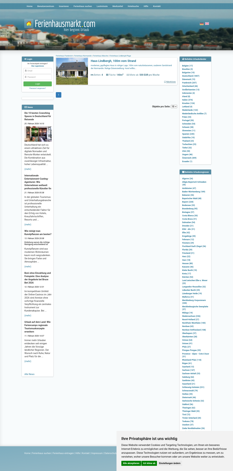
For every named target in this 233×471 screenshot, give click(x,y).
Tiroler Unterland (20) (191, 418)
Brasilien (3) (187, 69)
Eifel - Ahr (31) (188, 229)
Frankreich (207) (189, 83)
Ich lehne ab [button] (149, 463)
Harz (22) (186, 256)
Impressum (97, 453)
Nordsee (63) (188, 326)
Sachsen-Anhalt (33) (191, 373)
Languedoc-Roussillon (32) (194, 287)
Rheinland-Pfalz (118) (191, 360)
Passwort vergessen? (37, 88)
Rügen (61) (187, 363)
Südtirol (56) (187, 404)
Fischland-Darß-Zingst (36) (194, 246)
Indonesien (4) (188, 93)
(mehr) (27, 169)
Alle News (29, 374)
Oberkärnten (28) (189, 337)
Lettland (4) (187, 107)
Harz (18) (186, 260)
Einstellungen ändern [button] (170, 463)
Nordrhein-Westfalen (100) (194, 323)
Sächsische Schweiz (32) (193, 401)
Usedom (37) (188, 425)
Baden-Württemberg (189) (193, 192)
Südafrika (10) (188, 137)
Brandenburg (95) (190, 209)
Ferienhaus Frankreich (64, 56)
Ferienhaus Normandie (83, 56)
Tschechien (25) (189, 144)
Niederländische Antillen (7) (194, 113)
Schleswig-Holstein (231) (193, 387)
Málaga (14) (187, 313)
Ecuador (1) (187, 161)
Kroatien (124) (188, 103)
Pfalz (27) (186, 347)
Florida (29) (187, 250)
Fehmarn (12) (188, 239)
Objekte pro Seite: (164, 106)
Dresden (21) (188, 226)
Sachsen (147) (188, 370)
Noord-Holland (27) (190, 319)
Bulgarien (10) (188, 72)
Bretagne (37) (188, 212)
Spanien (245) (188, 134)
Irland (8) (186, 96)
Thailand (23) (188, 141)
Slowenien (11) (188, 130)
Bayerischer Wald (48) (191, 198)
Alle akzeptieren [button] (131, 463)
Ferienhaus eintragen (63, 453)
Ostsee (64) (187, 340)
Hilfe (146, 6)
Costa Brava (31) (189, 219)
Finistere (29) (188, 243)
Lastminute (102, 6)
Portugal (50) (188, 120)
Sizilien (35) (187, 394)
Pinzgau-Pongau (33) (191, 350)
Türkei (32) (187, 148)
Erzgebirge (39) (189, 236)
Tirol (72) (186, 414)
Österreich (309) (189, 158)
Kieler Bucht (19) (189, 270)
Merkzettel (117, 6)
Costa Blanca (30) (190, 215)
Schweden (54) (188, 124)
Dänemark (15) (188, 79)
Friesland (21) (188, 253)
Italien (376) (187, 100)
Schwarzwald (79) (190, 391)
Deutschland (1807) (190, 76)
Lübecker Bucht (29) (191, 290)
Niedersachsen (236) (191, 316)
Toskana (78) (188, 421)
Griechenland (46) (190, 86)
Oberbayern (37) (189, 333)
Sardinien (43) (188, 380)
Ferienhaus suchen (83, 6)
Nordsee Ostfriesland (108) (194, 330)
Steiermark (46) (189, 397)
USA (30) (186, 151)
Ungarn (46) (187, 154)
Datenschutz (110, 453)
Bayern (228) (188, 202)
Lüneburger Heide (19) (192, 293)
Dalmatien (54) (188, 222)
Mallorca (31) (188, 297)
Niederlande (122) (190, 110)
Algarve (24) (187, 178)
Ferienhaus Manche (101, 56)
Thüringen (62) (188, 408)
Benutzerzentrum (45, 6)
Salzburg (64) (188, 377)
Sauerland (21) (188, 384)
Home (30, 6)
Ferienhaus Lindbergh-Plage (120, 56)
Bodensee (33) (188, 205)
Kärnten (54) (187, 277)
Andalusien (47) (189, 188)
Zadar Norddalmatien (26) (193, 428)
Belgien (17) (187, 66)
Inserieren (64, 6)
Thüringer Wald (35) (191, 411)
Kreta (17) (186, 274)
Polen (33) (186, 117)
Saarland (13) (188, 367)
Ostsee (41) (187, 343)
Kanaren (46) (188, 267)
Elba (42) (186, 232)
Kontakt (157, 6)
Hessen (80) (187, 263)
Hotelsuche (133, 6)
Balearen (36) (188, 195)
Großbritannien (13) (191, 90)
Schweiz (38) (188, 127)
